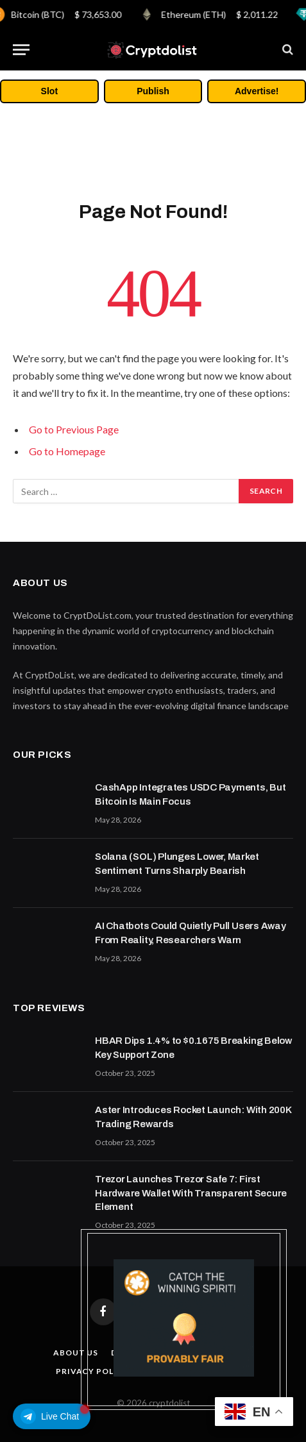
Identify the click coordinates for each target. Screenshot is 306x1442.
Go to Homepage (67, 451)
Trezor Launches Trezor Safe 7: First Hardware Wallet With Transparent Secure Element (191, 1193)
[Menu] (21, 49)
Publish (153, 91)
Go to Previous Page (74, 429)
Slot (49, 91)
